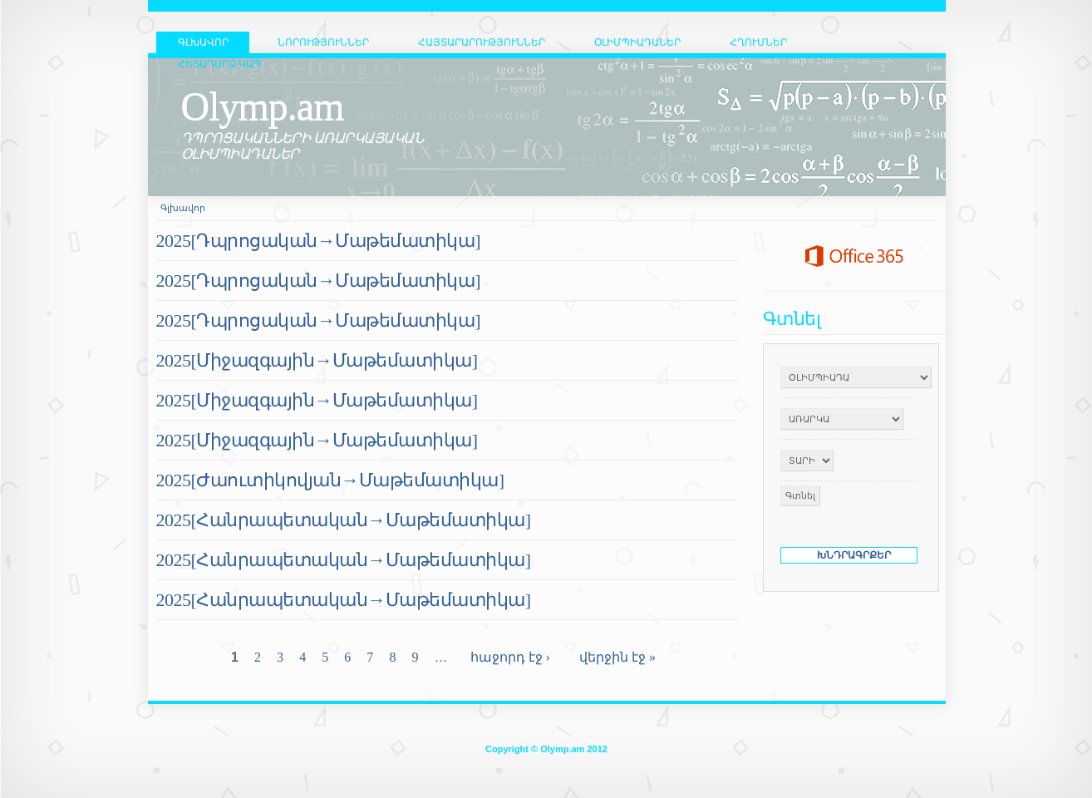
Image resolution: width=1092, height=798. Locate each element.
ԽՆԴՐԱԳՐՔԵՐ (854, 555)
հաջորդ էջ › (510, 657)
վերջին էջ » (617, 657)
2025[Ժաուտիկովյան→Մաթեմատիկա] (330, 480)
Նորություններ (323, 42)
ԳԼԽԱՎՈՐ (203, 42)
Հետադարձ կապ (220, 64)
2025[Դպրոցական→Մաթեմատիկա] (318, 240)
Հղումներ (758, 42)
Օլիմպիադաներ (637, 42)
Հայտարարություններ (481, 42)
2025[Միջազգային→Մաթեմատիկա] (317, 360)
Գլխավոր (182, 208)
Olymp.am (262, 106)
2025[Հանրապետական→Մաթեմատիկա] (343, 520)
